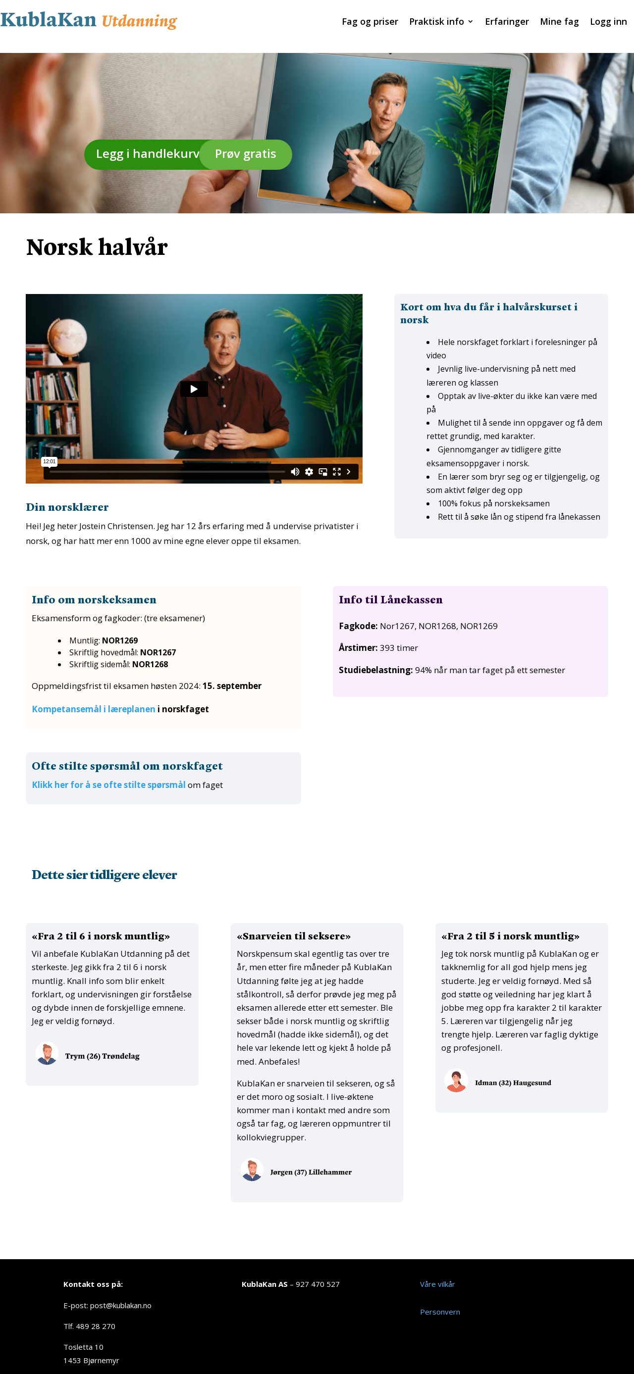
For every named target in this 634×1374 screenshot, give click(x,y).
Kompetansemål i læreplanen (94, 697)
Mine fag (559, 22)
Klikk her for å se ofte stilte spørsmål (109, 773)
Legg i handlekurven (155, 141)
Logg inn (608, 22)
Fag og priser (370, 22)
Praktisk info (436, 22)
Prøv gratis (245, 141)
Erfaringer (507, 22)
